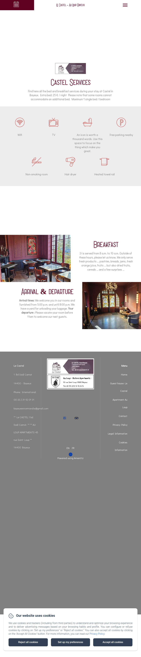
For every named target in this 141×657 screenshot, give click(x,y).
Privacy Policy (120, 424)
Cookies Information (121, 446)
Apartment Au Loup (120, 403)
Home (124, 374)
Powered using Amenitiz (70, 458)
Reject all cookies (28, 642)
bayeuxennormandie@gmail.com (31, 408)
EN (68, 448)
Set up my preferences (70, 642)
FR (73, 448)
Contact (123, 416)
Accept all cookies (113, 642)
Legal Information (117, 433)
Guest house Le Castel (118, 387)
